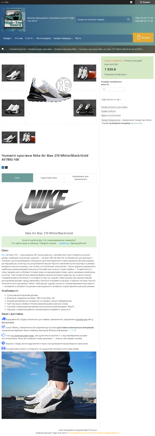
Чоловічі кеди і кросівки (40, 49)
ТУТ (73, 330)
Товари (7, 38)
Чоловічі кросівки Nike (65, 49)
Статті (28, 38)
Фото (78, 38)
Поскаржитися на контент (81, 433)
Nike (4, 254)
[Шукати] (128, 19)
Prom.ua (93, 430)
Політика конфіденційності (107, 433)
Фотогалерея (44, 38)
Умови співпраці (62, 38)
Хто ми (19, 38)
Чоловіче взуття (18, 49)
